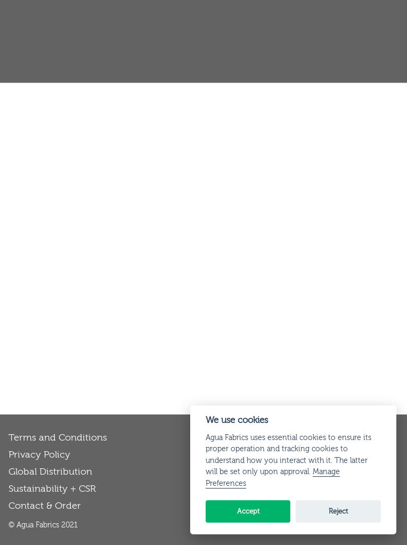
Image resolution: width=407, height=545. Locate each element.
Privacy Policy (39, 454)
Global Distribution (50, 471)
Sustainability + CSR (52, 488)
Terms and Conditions (58, 437)
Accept (248, 511)
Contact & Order (45, 505)
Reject (338, 511)
